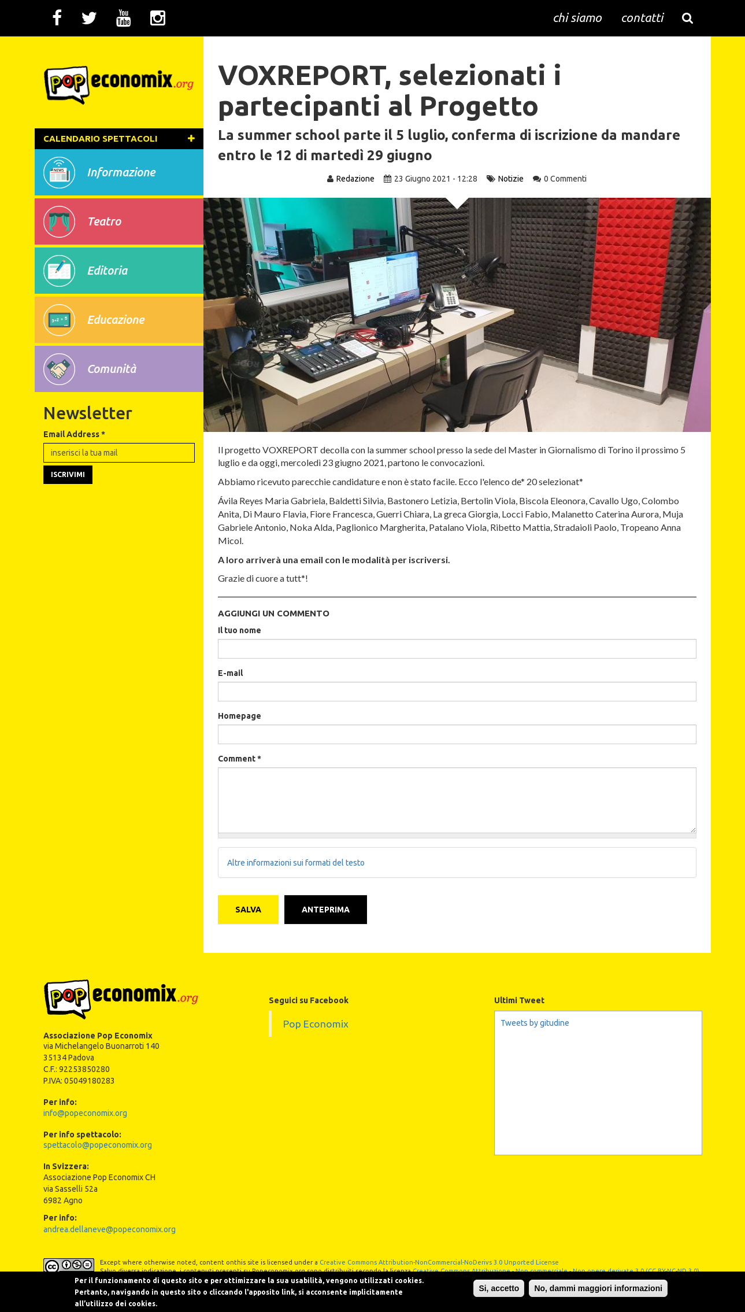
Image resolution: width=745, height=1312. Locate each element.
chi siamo (577, 17)
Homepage (239, 715)
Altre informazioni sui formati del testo (296, 862)
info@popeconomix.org (85, 1113)
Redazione (355, 178)
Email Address (74, 434)
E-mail (230, 673)
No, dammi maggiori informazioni (598, 1288)
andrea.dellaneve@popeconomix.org (109, 1229)
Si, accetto (499, 1288)
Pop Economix (316, 1023)
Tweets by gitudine (535, 1023)
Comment (239, 758)
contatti (642, 17)
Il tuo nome (239, 630)
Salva (248, 909)
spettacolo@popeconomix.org (97, 1145)
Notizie (511, 178)
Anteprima (326, 909)
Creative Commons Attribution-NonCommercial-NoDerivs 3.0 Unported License (439, 1262)
